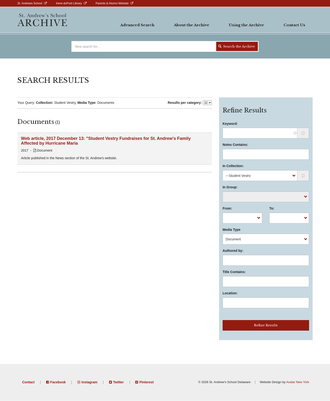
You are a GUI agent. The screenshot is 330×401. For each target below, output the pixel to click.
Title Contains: (234, 272)
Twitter (118, 382)
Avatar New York (297, 382)
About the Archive (191, 25)
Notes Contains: (235, 145)
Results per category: (185, 103)
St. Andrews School (29, 3)
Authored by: (233, 251)
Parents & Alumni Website (112, 3)
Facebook (58, 382)
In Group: (230, 187)
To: (271, 208)
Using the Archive (246, 25)
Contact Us (294, 25)
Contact (28, 382)
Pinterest (146, 382)
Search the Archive (236, 46)
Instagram (89, 382)
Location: (230, 293)
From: (227, 208)
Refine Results (266, 325)
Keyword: (230, 124)
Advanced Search (137, 25)
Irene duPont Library (69, 3)
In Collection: (233, 166)
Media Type (231, 230)
